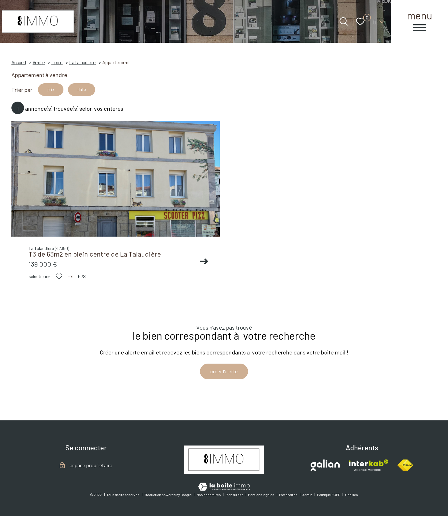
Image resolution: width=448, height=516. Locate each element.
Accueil (18, 62)
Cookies (351, 495)
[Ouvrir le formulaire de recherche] (343, 21)
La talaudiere (82, 62)
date (89, 90)
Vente (39, 62)
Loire (57, 62)
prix (53, 90)
